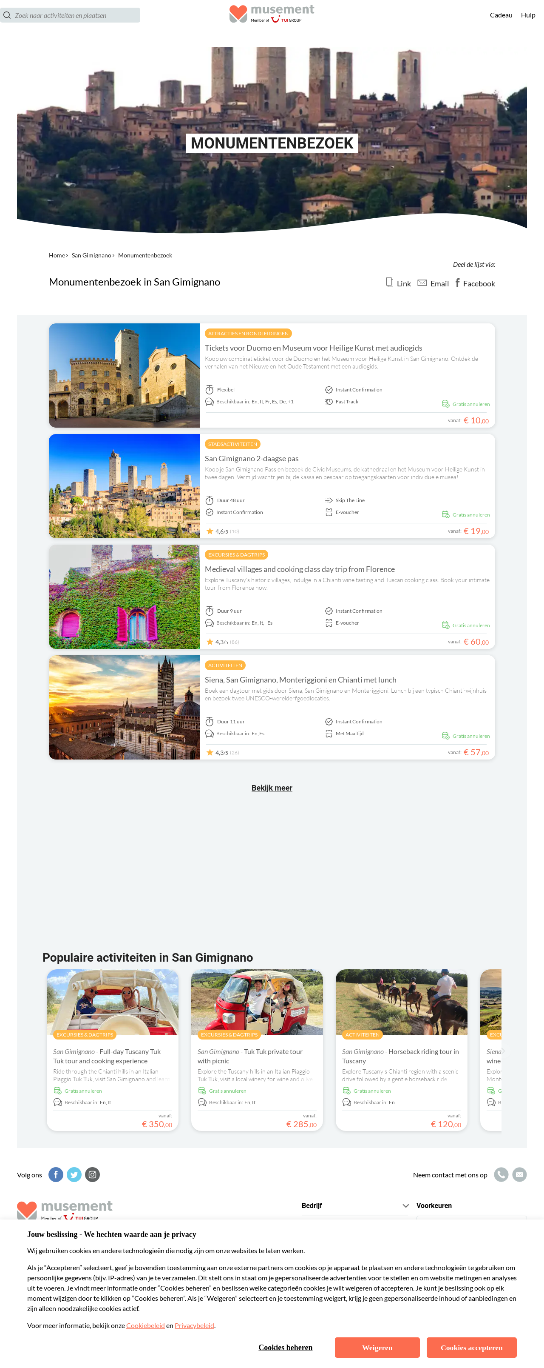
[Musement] (272, 24)
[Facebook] (54, 1174)
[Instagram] (91, 1174)
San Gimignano (91, 255)
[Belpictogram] (500, 1174)
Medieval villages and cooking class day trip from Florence (300, 569)
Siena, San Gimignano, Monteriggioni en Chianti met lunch (301, 679)
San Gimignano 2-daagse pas (252, 458)
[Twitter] (73, 1174)
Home (57, 255)
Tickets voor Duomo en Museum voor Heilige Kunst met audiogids (313, 347)
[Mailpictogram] (518, 1174)
